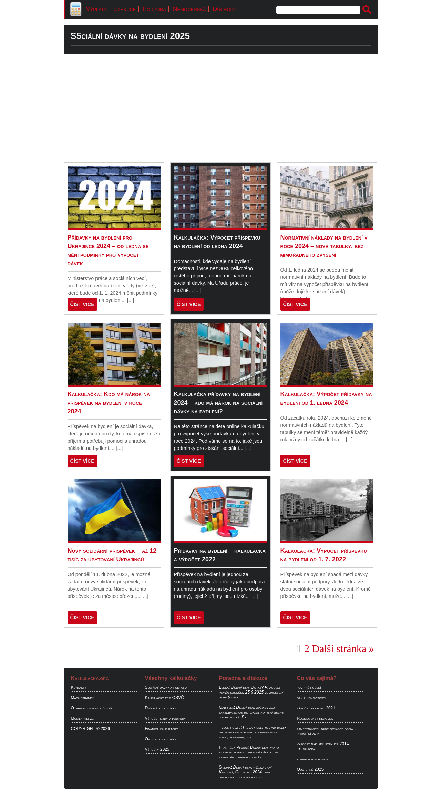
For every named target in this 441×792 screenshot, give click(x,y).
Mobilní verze (82, 718)
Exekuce (124, 9)
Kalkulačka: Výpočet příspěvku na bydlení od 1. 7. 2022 (323, 555)
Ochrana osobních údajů (91, 708)
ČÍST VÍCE (82, 304)
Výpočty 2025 (157, 749)
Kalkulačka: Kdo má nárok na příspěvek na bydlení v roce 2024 (109, 403)
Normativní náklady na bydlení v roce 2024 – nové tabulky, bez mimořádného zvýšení (324, 246)
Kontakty (78, 687)
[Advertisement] (221, 108)
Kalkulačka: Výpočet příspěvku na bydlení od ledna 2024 (217, 242)
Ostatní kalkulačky (161, 739)
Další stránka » (343, 648)
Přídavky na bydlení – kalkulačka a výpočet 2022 (220, 555)
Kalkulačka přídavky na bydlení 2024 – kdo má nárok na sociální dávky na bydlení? (218, 403)
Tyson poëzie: (230, 727)
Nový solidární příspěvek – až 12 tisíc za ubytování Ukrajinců (112, 555)
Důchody (224, 9)
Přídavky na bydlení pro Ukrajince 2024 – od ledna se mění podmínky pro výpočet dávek (108, 250)
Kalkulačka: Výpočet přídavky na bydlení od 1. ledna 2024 (326, 398)
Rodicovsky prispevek (315, 718)
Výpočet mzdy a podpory (165, 718)
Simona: (225, 767)
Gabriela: (227, 707)
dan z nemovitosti (311, 697)
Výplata (96, 9)
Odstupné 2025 (310, 769)
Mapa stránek (82, 697)
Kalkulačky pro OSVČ (164, 697)
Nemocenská (189, 9)
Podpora (154, 9)
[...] (130, 300)
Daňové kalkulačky (161, 708)
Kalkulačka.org (90, 678)
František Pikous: (234, 747)
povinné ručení (309, 687)
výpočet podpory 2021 (316, 708)
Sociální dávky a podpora (166, 687)
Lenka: (224, 687)
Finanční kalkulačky (161, 728)
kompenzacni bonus (312, 759)
